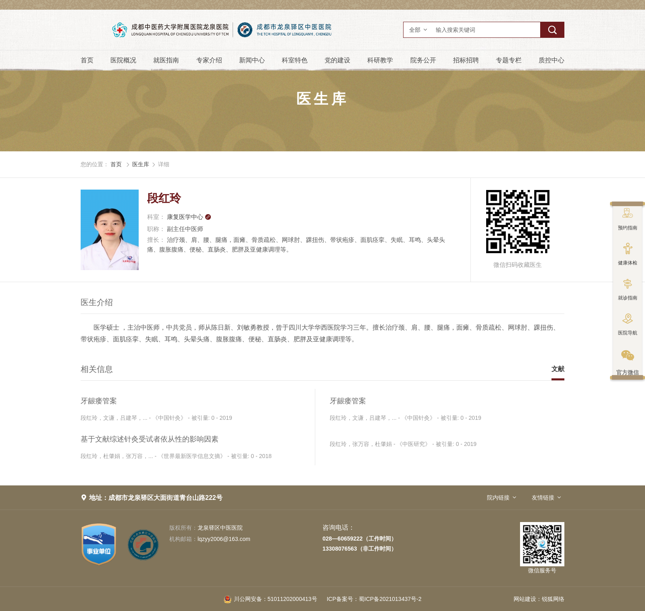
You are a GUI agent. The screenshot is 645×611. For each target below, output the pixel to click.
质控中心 (551, 60)
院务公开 (423, 60)
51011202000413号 (270, 599)
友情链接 (543, 497)
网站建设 (525, 599)
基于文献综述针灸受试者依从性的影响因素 (149, 439)
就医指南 (166, 60)
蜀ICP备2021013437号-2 (374, 599)
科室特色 (295, 60)
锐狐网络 (553, 599)
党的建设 (337, 60)
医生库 (140, 164)
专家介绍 (209, 60)
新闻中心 (252, 60)
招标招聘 (466, 60)
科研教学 (380, 60)
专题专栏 (509, 60)
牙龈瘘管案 (99, 401)
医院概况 (123, 60)
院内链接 (498, 497)
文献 (557, 368)
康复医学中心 (189, 216)
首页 (87, 60)
